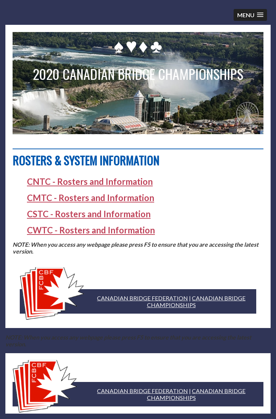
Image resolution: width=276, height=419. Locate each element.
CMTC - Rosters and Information (90, 197)
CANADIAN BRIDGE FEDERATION (142, 298)
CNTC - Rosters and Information (90, 181)
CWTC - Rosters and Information (91, 230)
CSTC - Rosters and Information (89, 214)
